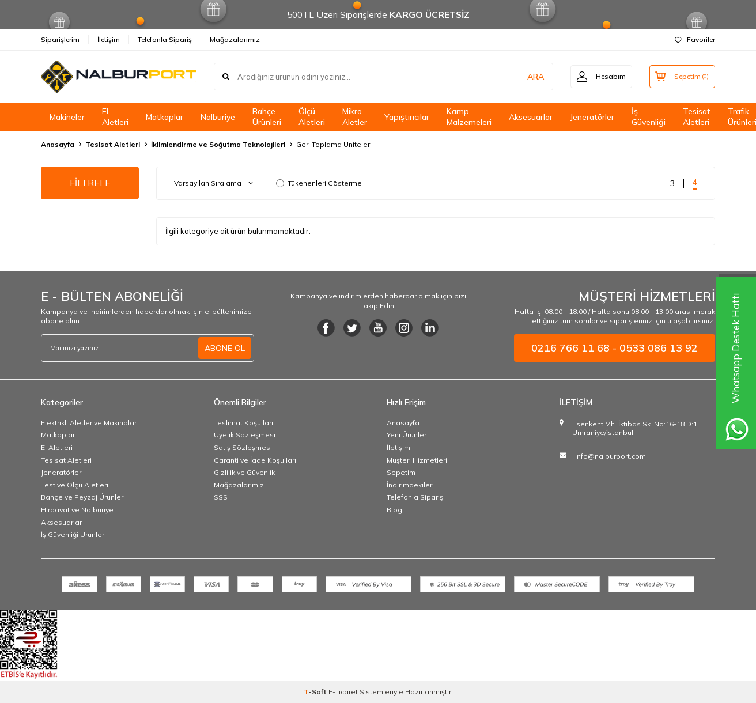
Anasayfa (57, 144)
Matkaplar (164, 117)
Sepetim (401, 472)
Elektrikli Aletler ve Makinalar (89, 422)
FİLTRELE (90, 182)
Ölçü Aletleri (311, 116)
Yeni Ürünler (406, 434)
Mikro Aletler (354, 116)
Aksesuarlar (531, 117)
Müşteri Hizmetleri (417, 460)
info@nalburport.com (610, 456)
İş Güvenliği (649, 116)
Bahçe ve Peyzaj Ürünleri (83, 497)
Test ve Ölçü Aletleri (74, 485)
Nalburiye (218, 117)
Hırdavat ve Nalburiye (77, 509)
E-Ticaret (343, 691)
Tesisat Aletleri (696, 116)
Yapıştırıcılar (406, 117)
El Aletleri (115, 116)
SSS (221, 497)
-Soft (316, 691)
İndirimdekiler (409, 485)
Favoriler (695, 39)
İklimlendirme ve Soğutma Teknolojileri (218, 144)
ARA (535, 76)
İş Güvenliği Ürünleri (73, 534)
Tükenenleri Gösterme (319, 183)
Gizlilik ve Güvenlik (244, 472)
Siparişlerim (60, 39)
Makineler (67, 117)
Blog (394, 509)
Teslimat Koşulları (243, 422)
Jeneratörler (592, 117)
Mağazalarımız (235, 39)
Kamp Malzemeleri (469, 116)
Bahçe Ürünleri (266, 116)
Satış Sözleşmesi (243, 447)
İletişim (108, 39)
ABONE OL (225, 348)
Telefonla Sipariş (165, 39)
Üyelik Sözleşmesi (244, 434)
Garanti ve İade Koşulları (255, 460)
